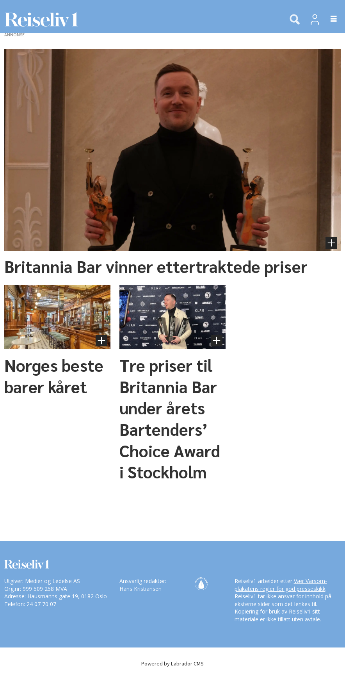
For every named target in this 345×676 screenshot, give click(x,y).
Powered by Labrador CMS (172, 664)
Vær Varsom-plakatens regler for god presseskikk (281, 584)
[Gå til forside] (39, 19)
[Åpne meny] (329, 19)
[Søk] (294, 20)
